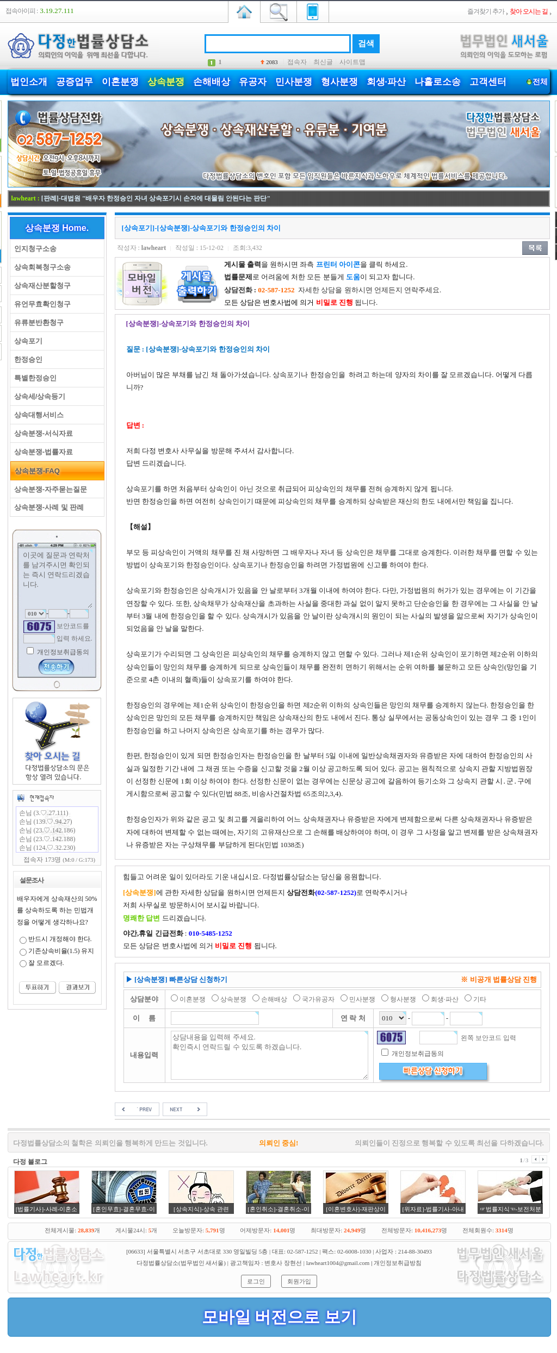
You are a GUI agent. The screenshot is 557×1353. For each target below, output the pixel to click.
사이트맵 (352, 62)
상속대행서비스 (37, 415)
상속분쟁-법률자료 (41, 452)
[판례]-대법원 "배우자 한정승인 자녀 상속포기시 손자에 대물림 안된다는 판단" (155, 198)
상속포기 (26, 341)
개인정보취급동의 (62, 652)
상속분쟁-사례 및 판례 (47, 507)
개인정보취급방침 (398, 1263)
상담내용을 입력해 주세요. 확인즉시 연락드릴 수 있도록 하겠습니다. (269, 1055)
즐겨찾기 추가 (485, 11)
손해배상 (211, 82)
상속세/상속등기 (38, 396)
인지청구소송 (33, 249)
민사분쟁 (293, 82)
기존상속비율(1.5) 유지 (61, 951)
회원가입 (299, 1281)
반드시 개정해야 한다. (60, 939)
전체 (540, 82)
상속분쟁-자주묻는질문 (49, 489)
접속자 (297, 62)
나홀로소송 (437, 82)
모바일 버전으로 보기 (279, 1317)
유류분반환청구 (37, 322)
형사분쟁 (339, 82)
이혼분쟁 (120, 82)
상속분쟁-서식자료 (41, 433)
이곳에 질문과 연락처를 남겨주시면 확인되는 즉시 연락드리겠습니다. (57, 578)
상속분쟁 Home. (57, 228)
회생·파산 (386, 82)
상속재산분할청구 (40, 285)
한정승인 (26, 359)
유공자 (253, 82)
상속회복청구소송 (40, 267)
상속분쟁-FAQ (35, 471)
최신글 (323, 62)
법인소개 (28, 82)
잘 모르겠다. (46, 963)
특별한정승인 (33, 378)
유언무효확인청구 (40, 304)
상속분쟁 (165, 82)
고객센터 (487, 82)
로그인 (256, 1281)
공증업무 (74, 82)
